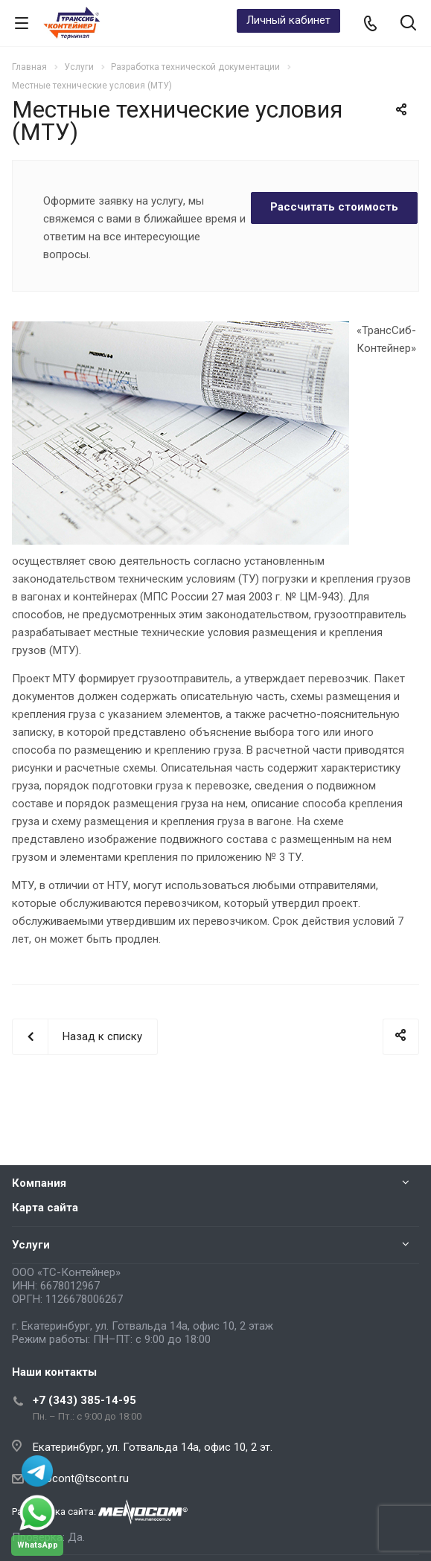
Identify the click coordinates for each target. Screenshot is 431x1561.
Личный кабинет (288, 20)
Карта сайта (45, 1207)
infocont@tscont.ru (81, 1478)
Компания (39, 1183)
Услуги (31, 1244)
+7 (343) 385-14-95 (84, 1400)
